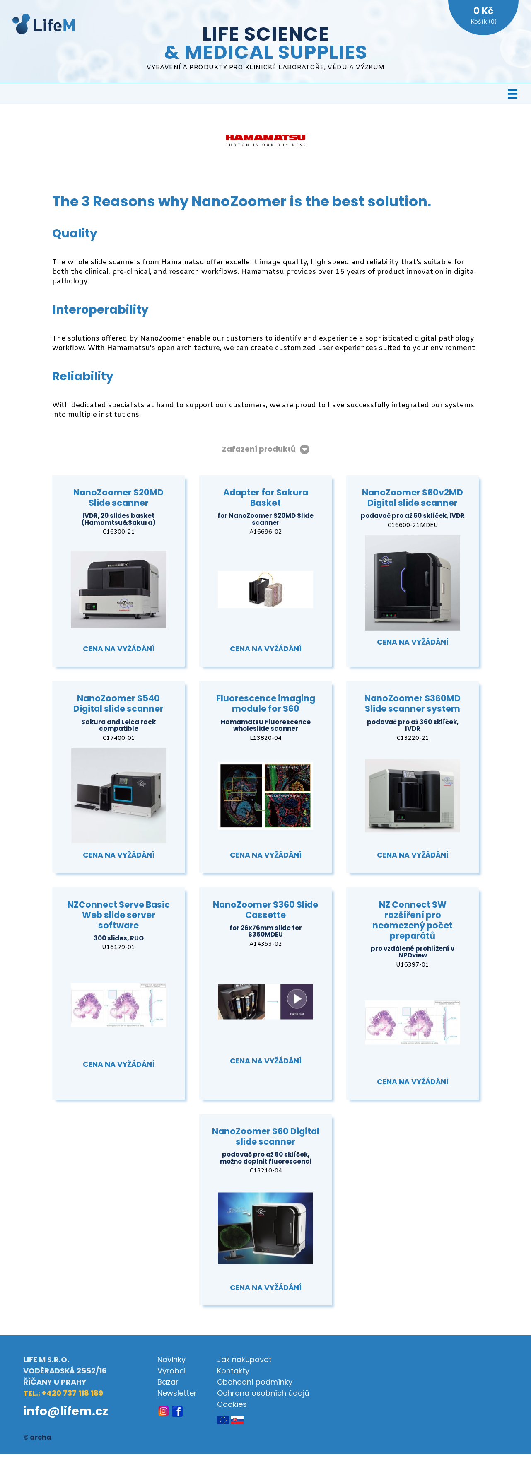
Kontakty (233, 1370)
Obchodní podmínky (254, 1382)
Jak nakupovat (244, 1359)
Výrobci (171, 1370)
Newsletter (177, 1393)
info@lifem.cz (65, 1411)
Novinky (171, 1359)
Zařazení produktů (259, 449)
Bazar (168, 1382)
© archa (37, 1437)
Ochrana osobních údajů (263, 1393)
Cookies (232, 1404)
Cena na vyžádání (118, 649)
